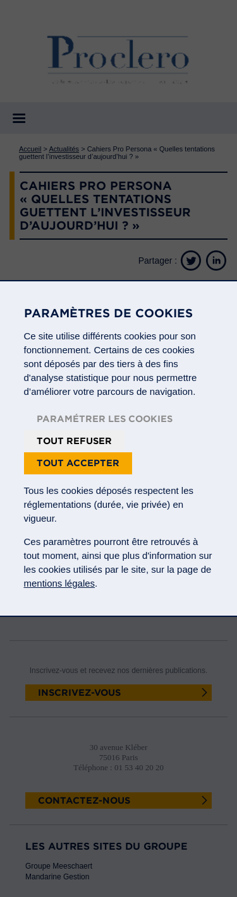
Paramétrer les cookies (105, 419)
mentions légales (59, 583)
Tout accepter (78, 463)
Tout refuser (74, 441)
